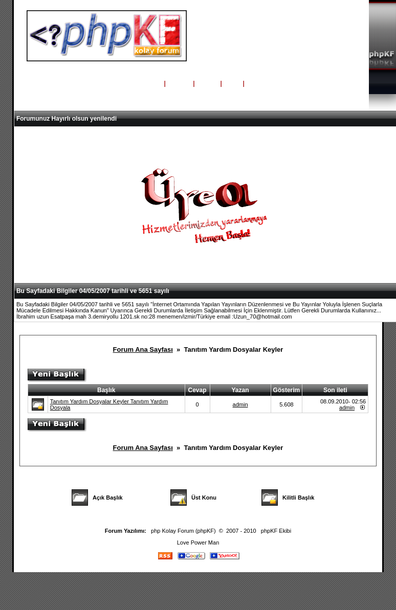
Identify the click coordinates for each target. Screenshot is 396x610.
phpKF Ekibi (276, 531)
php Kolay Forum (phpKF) (183, 531)
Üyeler (207, 83)
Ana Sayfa (146, 83)
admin (240, 404)
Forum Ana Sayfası (143, 349)
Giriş (232, 83)
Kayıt (255, 83)
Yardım (179, 83)
